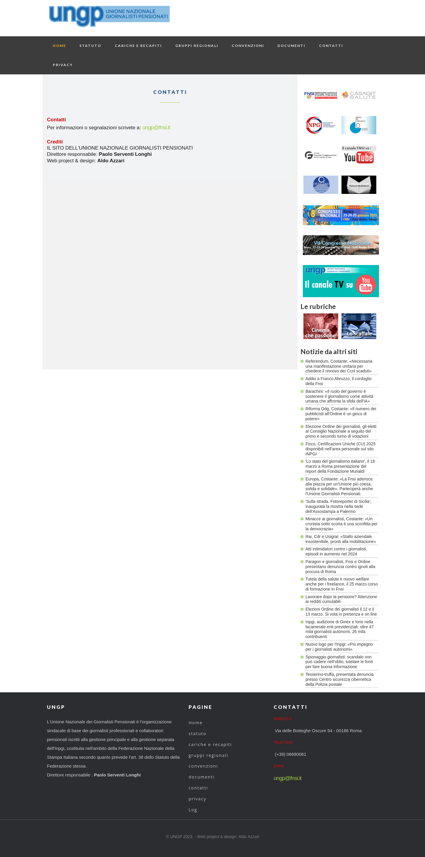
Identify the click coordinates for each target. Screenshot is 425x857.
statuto (90, 45)
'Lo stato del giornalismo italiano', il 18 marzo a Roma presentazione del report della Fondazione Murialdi (340, 466)
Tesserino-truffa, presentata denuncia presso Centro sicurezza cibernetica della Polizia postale (339, 679)
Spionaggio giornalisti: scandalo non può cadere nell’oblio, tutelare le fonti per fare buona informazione (339, 662)
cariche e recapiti (138, 45)
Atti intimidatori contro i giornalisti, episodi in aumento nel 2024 (336, 551)
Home (59, 45)
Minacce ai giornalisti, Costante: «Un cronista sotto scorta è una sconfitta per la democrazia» (341, 523)
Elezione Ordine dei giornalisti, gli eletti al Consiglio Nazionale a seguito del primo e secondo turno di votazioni (340, 431)
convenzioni (248, 45)
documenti (291, 45)
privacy (63, 65)
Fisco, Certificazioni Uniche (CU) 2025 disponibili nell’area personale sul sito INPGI (340, 448)
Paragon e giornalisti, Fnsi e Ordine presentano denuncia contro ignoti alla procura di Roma (340, 566)
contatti (331, 45)
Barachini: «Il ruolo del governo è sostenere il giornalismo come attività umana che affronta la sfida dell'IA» (339, 396)
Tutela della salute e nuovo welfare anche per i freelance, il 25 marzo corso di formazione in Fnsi (341, 584)
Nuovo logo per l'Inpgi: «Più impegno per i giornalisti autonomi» (339, 647)
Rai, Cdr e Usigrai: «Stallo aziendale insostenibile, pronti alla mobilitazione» (340, 539)
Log (193, 809)
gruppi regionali (196, 45)
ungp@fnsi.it (156, 127)
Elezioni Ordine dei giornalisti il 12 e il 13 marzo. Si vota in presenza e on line (341, 611)
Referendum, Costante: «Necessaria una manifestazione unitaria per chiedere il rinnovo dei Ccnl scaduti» (338, 366)
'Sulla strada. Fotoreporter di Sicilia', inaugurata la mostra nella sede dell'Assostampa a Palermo (338, 506)
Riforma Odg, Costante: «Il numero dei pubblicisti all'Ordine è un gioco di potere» (340, 413)
